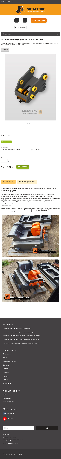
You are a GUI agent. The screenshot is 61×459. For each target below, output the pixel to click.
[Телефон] (16, 20)
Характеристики (27, 182)
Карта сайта (6, 434)
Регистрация (9, 1)
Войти (2, 1)
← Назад (5, 49)
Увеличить (31, 123)
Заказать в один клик (22, 160)
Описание (8, 182)
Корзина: (21, 27)
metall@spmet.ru (25, 20)
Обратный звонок (38, 20)
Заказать (23, 167)
